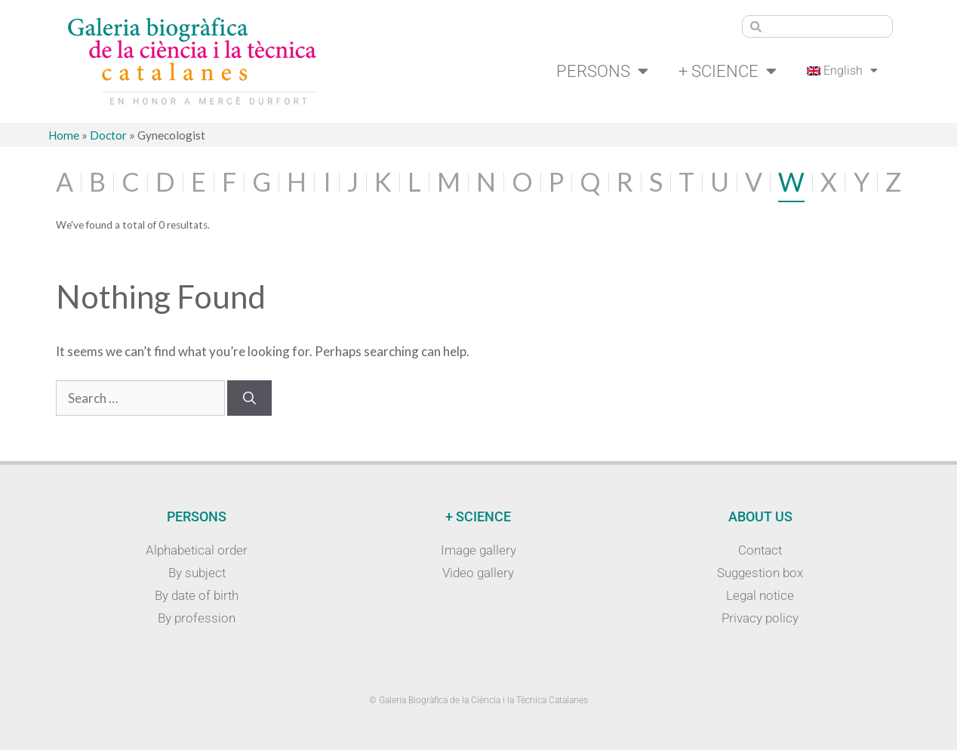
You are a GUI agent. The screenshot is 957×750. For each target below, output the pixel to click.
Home (63, 135)
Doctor (108, 135)
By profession (196, 618)
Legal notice (760, 595)
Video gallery (478, 572)
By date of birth (196, 595)
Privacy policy (760, 618)
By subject (197, 572)
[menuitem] (843, 71)
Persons (602, 71)
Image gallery (478, 550)
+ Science (728, 71)
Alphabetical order (197, 550)
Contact (760, 550)
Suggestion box (760, 572)
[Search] (249, 398)
